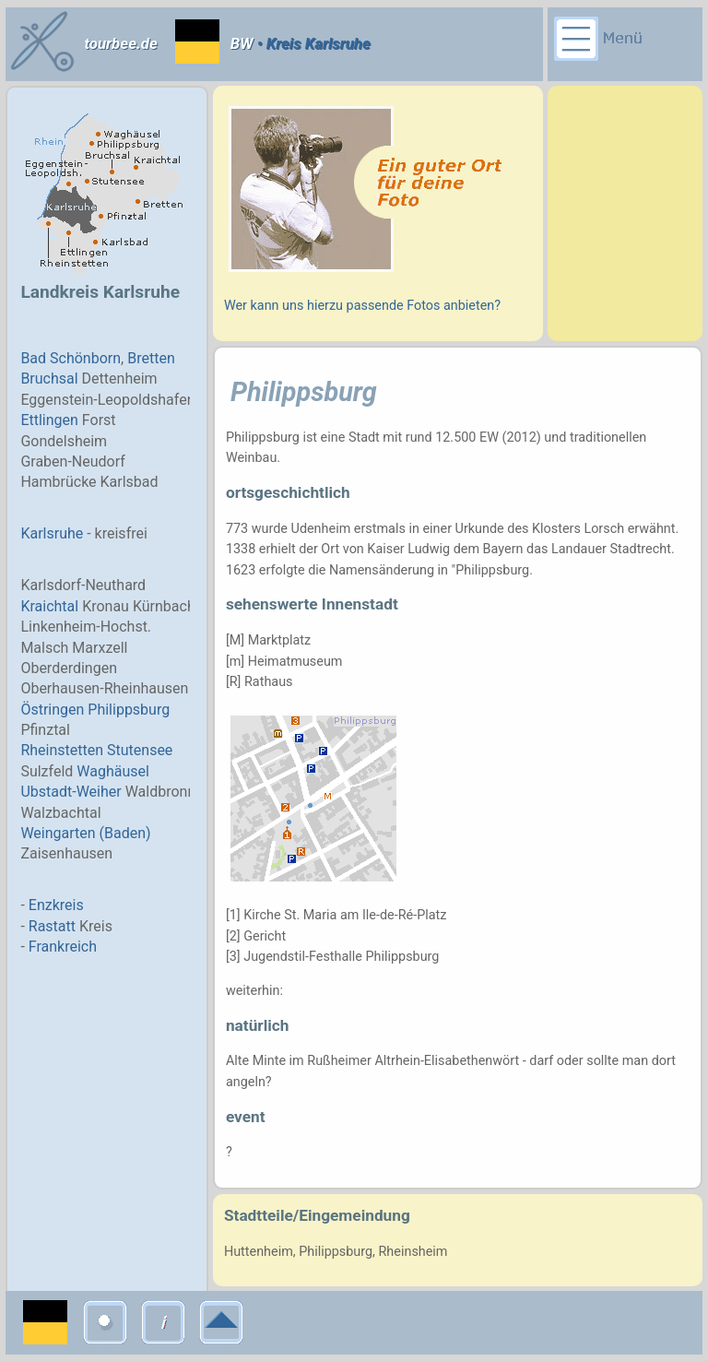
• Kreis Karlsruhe (312, 43)
